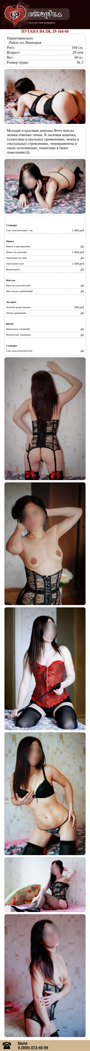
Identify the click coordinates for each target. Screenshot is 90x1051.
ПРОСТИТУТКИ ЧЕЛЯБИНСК (41, 23)
